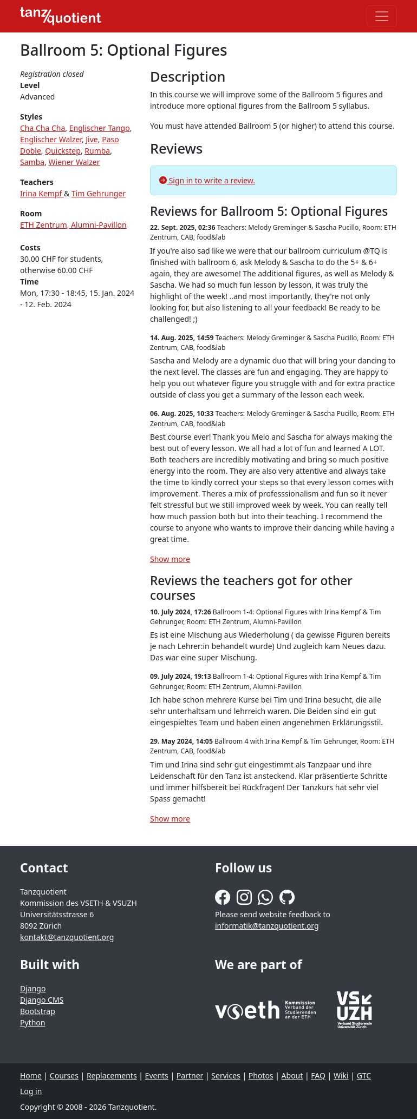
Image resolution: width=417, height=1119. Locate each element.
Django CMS (41, 1000)
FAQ (318, 1075)
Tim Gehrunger (98, 193)
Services (225, 1075)
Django (32, 988)
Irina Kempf (42, 193)
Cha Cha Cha (42, 128)
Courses (64, 1075)
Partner (190, 1075)
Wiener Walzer (74, 162)
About (292, 1075)
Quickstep (63, 150)
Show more (170, 559)
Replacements (112, 1075)
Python (32, 1022)
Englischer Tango (99, 128)
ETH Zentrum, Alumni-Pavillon (73, 225)
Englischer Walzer (51, 139)
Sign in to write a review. (207, 180)
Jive (91, 139)
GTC (364, 1075)
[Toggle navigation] (382, 16)
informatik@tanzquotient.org (267, 926)
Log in (31, 1091)
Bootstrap (37, 1011)
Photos (261, 1075)
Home (31, 1075)
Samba (32, 162)
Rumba (97, 150)
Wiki (341, 1075)
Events (156, 1075)
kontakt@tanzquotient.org (67, 937)
